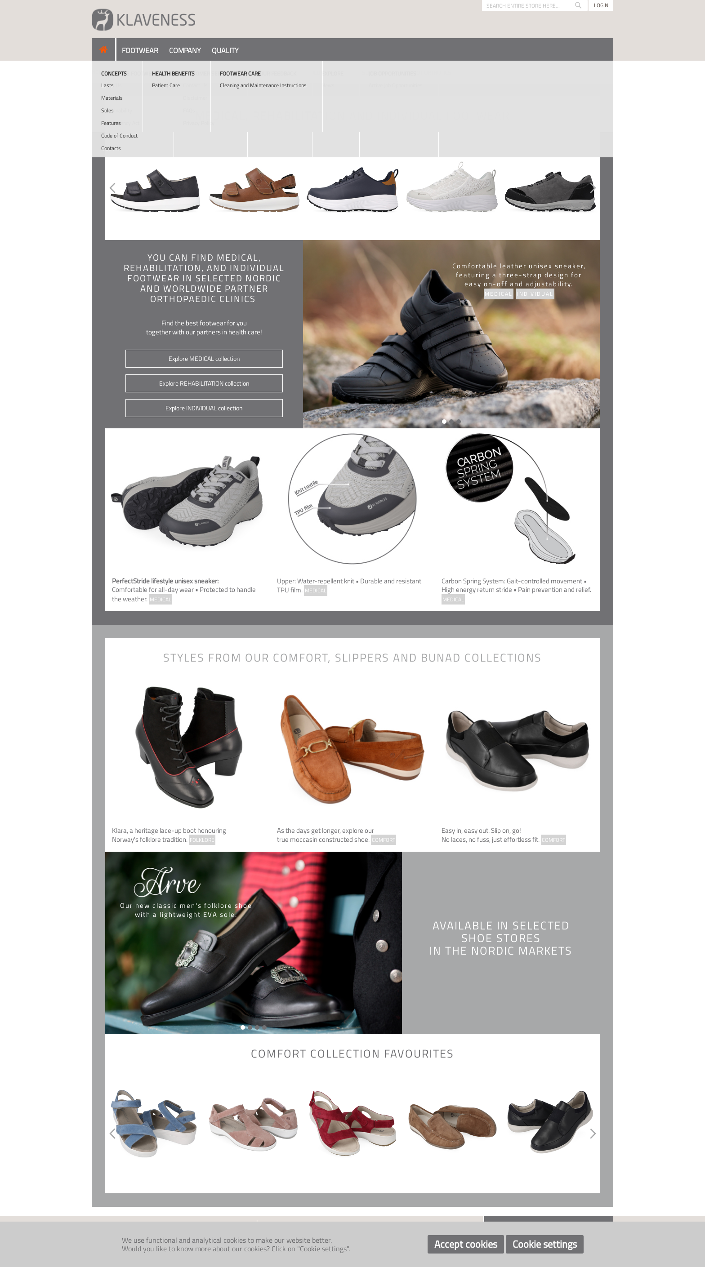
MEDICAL (160, 599)
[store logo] (143, 19)
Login (601, 5)
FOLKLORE (202, 840)
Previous (110, 188)
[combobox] (535, 5)
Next (594, 188)
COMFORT (383, 840)
